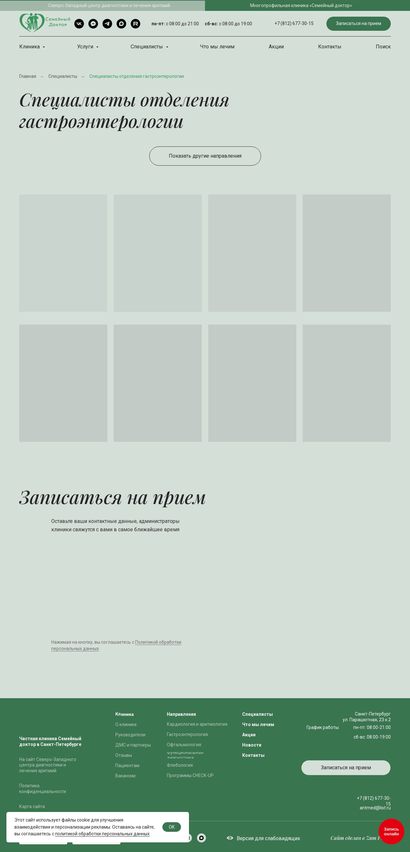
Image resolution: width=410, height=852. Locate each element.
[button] (358, 24)
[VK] (79, 24)
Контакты (329, 47)
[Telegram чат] (93, 24)
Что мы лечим (217, 47)
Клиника (30, 47)
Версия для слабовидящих (268, 838)
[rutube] (135, 24)
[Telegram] (107, 24)
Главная (27, 76)
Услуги (85, 47)
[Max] (121, 24)
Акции (276, 47)
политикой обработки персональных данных (102, 833)
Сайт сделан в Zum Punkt (361, 837)
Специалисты (147, 47)
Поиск (383, 47)
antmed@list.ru (375, 807)
